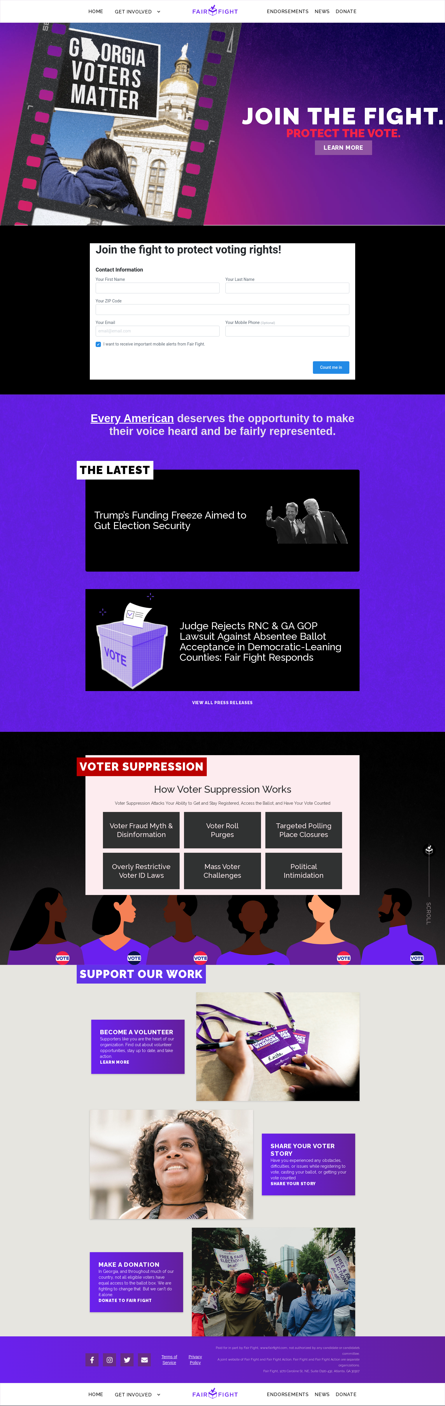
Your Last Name (287, 285)
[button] (136, 11)
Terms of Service (169, 1359)
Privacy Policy (195, 1359)
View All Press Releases (222, 702)
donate (346, 11)
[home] (215, 12)
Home (95, 11)
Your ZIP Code (222, 307)
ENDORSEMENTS (288, 11)
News (322, 11)
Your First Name (158, 285)
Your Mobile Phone (287, 328)
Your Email (158, 328)
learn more (343, 147)
